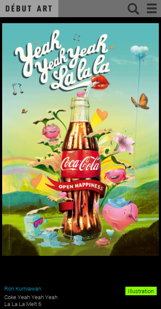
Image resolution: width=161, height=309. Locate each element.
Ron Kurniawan (22, 288)
